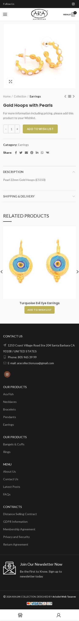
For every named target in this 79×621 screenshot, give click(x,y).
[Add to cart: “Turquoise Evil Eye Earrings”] (39, 310)
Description (13, 172)
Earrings (35, 96)
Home (7, 96)
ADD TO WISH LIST (40, 129)
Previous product (65, 96)
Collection (20, 96)
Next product (73, 96)
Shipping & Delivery (19, 196)
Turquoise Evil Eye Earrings (40, 303)
